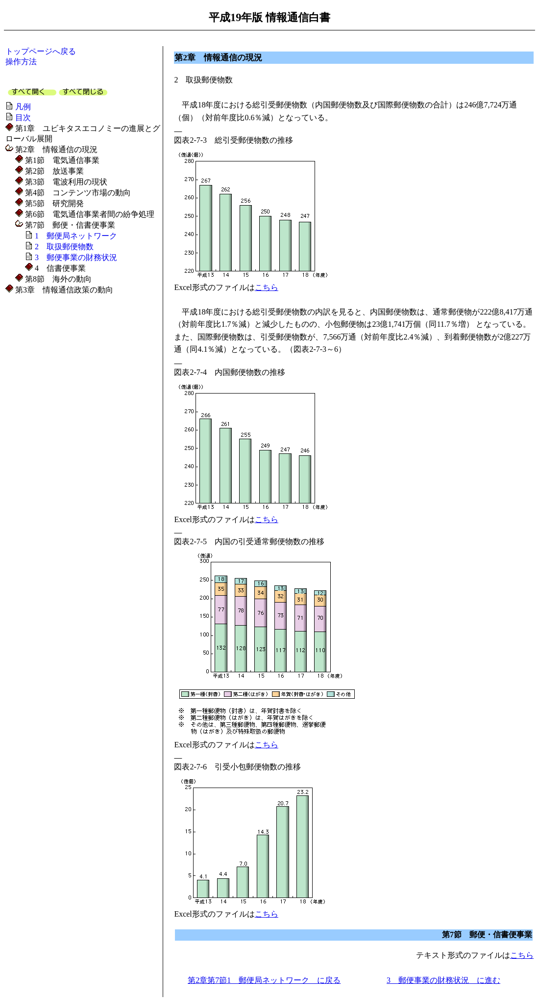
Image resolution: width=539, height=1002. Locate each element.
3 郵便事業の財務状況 (76, 257)
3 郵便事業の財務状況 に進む (443, 980)
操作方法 (21, 61)
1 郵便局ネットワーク (76, 236)
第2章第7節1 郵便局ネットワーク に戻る (264, 980)
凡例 (23, 107)
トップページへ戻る (40, 51)
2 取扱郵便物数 (64, 246)
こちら (266, 287)
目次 (23, 117)
